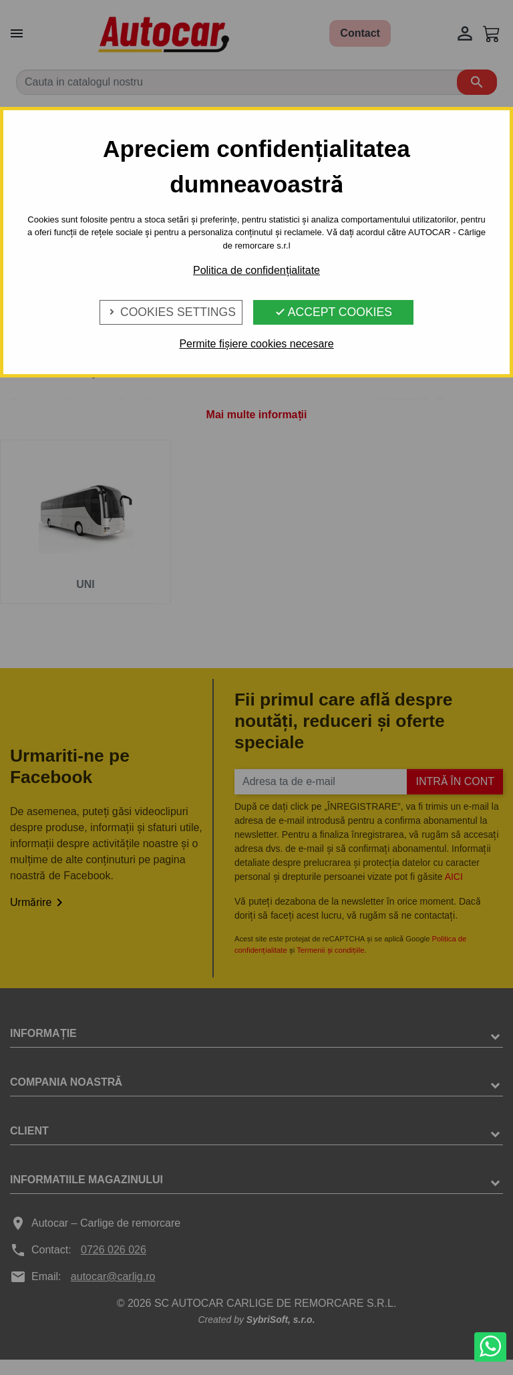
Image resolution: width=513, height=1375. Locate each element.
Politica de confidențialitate (256, 270)
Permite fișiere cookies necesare (256, 343)
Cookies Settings (171, 312)
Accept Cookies (333, 312)
